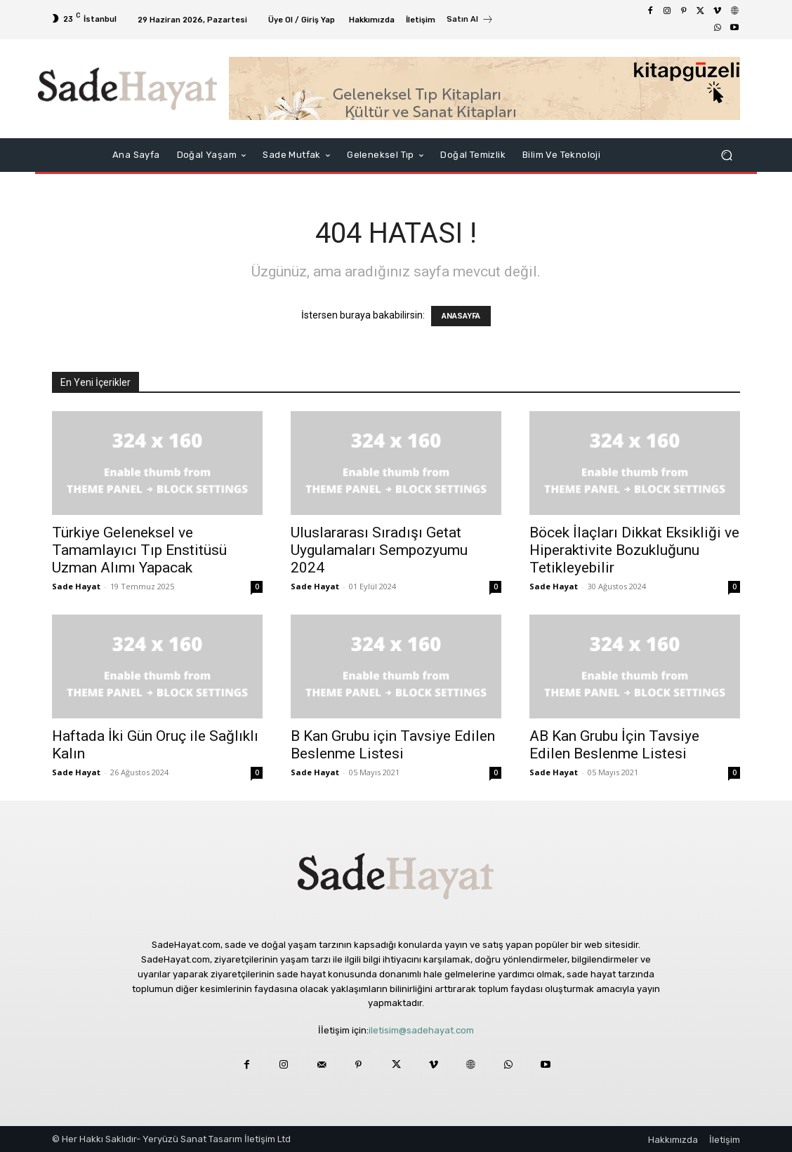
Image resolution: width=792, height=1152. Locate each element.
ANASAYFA (461, 316)
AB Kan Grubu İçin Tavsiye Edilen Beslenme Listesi (614, 745)
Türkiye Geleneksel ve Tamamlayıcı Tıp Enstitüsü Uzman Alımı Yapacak (139, 550)
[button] (726, 155)
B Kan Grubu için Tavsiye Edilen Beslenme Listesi (393, 745)
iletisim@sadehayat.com (421, 1030)
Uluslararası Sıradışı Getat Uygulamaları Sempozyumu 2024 (379, 550)
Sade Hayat (76, 586)
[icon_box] (470, 21)
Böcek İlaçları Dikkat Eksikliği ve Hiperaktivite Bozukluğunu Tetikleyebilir (634, 550)
